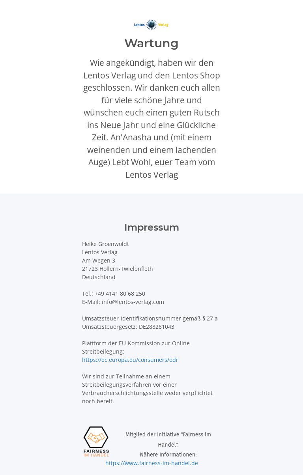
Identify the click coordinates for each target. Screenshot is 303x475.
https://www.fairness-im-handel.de (151, 463)
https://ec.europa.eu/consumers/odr (130, 359)
